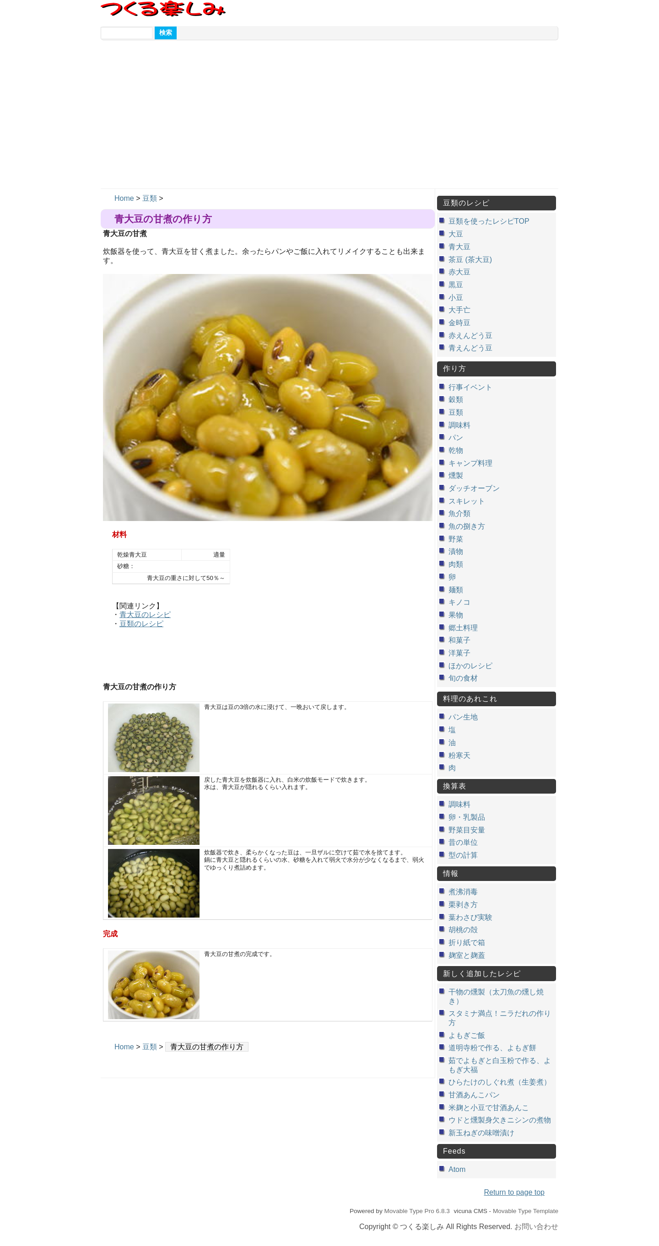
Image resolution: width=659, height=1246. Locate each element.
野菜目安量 (466, 830)
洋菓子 (459, 653)
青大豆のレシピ (145, 614)
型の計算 (463, 855)
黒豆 (455, 285)
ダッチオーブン (474, 488)
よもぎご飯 (466, 1035)
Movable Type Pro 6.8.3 (416, 1211)
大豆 (455, 234)
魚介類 (459, 513)
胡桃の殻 (463, 930)
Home (124, 198)
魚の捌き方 (466, 526)
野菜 (455, 539)
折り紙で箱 (466, 942)
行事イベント (470, 387)
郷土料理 (463, 628)
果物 (455, 615)
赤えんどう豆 (470, 335)
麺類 (455, 590)
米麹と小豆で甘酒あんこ (488, 1108)
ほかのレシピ (470, 666)
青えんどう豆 (470, 348)
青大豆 (459, 247)
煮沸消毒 (463, 892)
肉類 (455, 564)
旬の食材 (463, 678)
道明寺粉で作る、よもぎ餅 (492, 1048)
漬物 (455, 551)
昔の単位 (463, 842)
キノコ (459, 602)
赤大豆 (459, 272)
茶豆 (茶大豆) (470, 259)
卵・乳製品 (466, 817)
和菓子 (459, 640)
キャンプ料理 (470, 463)
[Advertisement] (329, 120)
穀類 (455, 399)
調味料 (459, 425)
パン (455, 437)
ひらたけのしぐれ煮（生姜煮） (499, 1082)
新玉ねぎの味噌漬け (481, 1133)
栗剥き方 (463, 904)
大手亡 (459, 310)
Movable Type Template (525, 1211)
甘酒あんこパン (474, 1095)
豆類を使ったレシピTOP (488, 221)
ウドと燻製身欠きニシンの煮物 (499, 1120)
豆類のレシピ (141, 624)
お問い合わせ (536, 1226)
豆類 (149, 198)
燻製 (455, 475)
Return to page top (514, 1192)
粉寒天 (459, 755)
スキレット (466, 501)
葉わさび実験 (470, 917)
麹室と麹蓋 (466, 955)
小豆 (455, 297)
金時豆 (459, 323)
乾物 (455, 450)
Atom (456, 1169)
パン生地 (463, 717)
